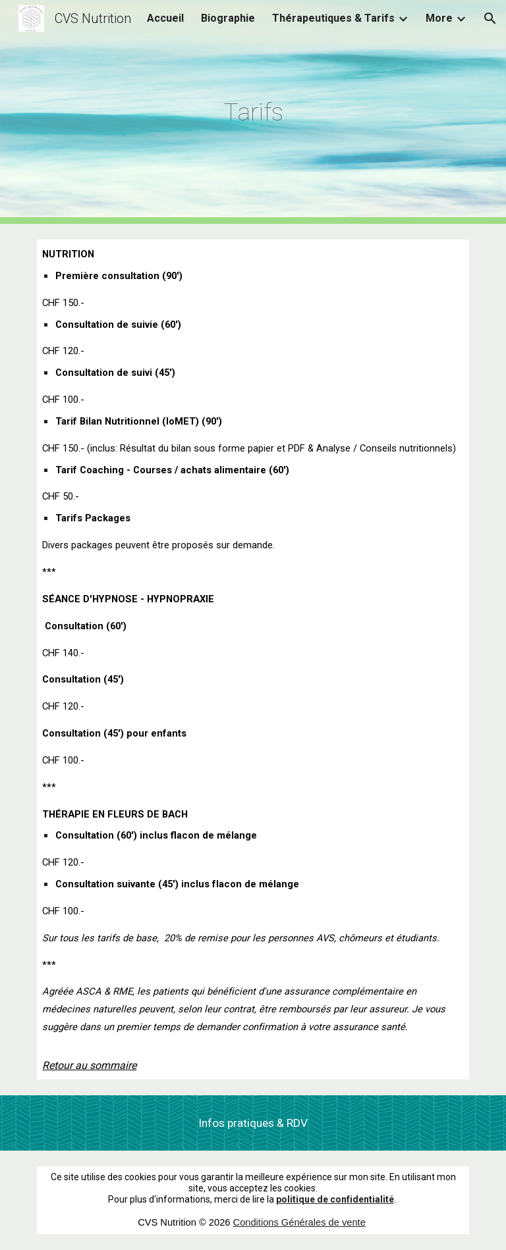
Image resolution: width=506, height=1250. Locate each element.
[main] (253, 112)
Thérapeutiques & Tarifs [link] (333, 18)
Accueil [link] (165, 18)
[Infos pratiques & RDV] (252, 1123)
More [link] (439, 18)
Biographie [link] (228, 18)
